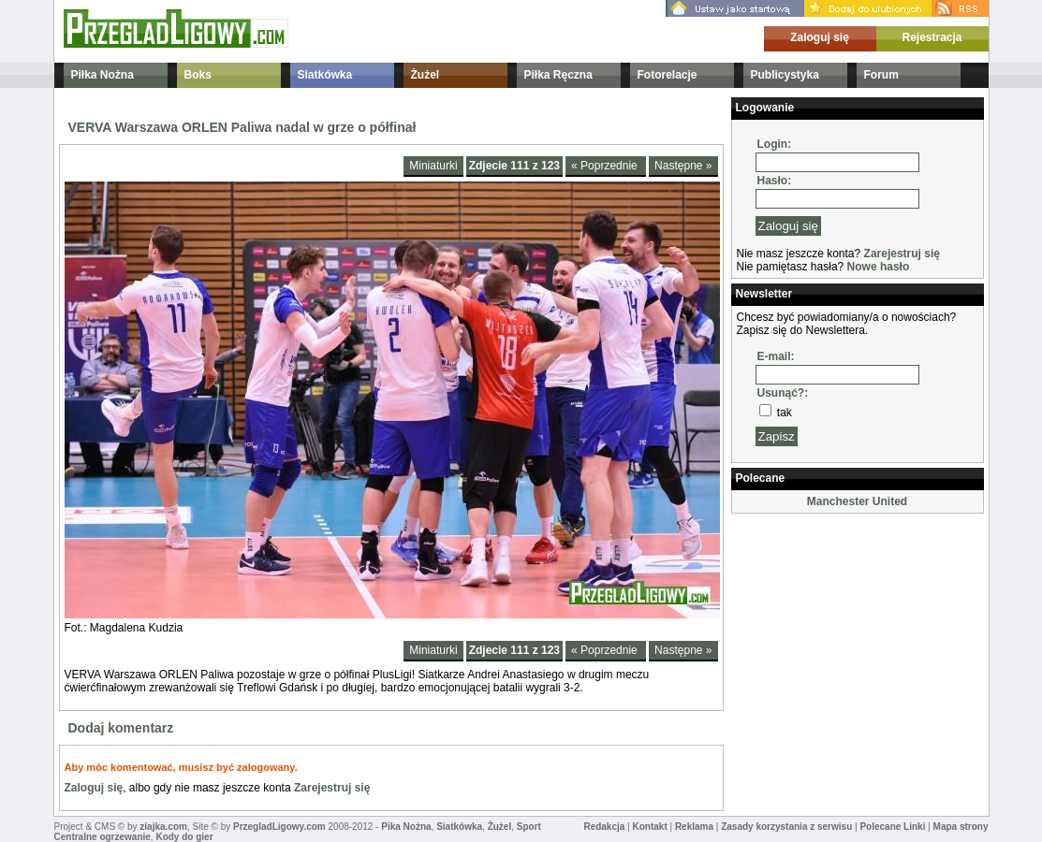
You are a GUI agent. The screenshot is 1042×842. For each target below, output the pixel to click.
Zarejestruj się (332, 787)
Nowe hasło (878, 266)
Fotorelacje (667, 74)
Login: (774, 144)
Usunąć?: (783, 392)
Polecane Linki (892, 826)
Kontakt (649, 826)
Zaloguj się (819, 37)
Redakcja (603, 826)
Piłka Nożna (102, 74)
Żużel (425, 74)
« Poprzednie (605, 165)
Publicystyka (785, 74)
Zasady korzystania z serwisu (786, 826)
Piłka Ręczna (558, 74)
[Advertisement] (824, 611)
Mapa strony (961, 826)
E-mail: (776, 356)
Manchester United (857, 501)
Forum (881, 74)
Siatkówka (325, 74)
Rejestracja (931, 37)
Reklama (694, 826)
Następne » (683, 165)
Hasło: (774, 180)
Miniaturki (433, 165)
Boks (198, 74)
